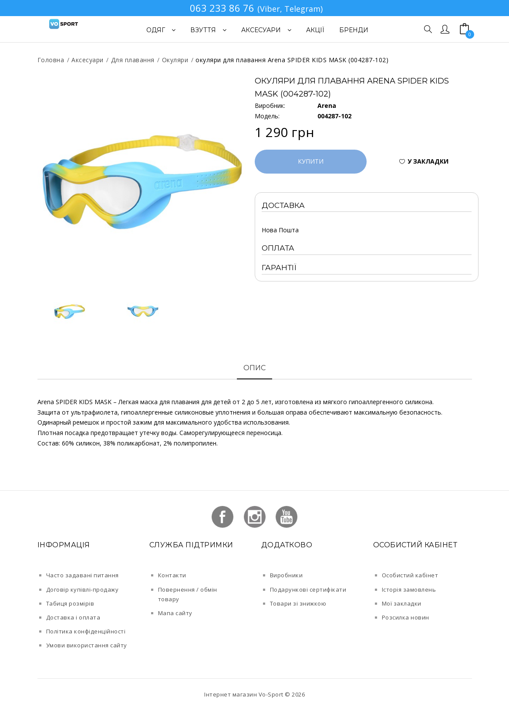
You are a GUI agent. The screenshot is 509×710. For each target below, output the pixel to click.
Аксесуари (87, 60)
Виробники (286, 575)
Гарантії (279, 267)
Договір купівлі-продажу (82, 589)
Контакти (172, 575)
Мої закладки (401, 603)
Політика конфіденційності (86, 631)
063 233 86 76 (222, 7)
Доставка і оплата (73, 617)
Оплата (278, 248)
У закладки (428, 161)
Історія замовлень (409, 589)
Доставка (283, 205)
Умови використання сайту (86, 645)
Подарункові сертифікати (308, 589)
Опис (254, 368)
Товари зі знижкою (298, 603)
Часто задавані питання (82, 575)
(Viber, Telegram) (290, 8)
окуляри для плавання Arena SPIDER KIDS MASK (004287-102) (292, 60)
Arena (326, 105)
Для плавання (133, 60)
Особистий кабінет (410, 575)
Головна (50, 60)
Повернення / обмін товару (187, 594)
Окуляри (175, 60)
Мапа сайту (175, 613)
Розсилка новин (405, 617)
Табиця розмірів (70, 603)
